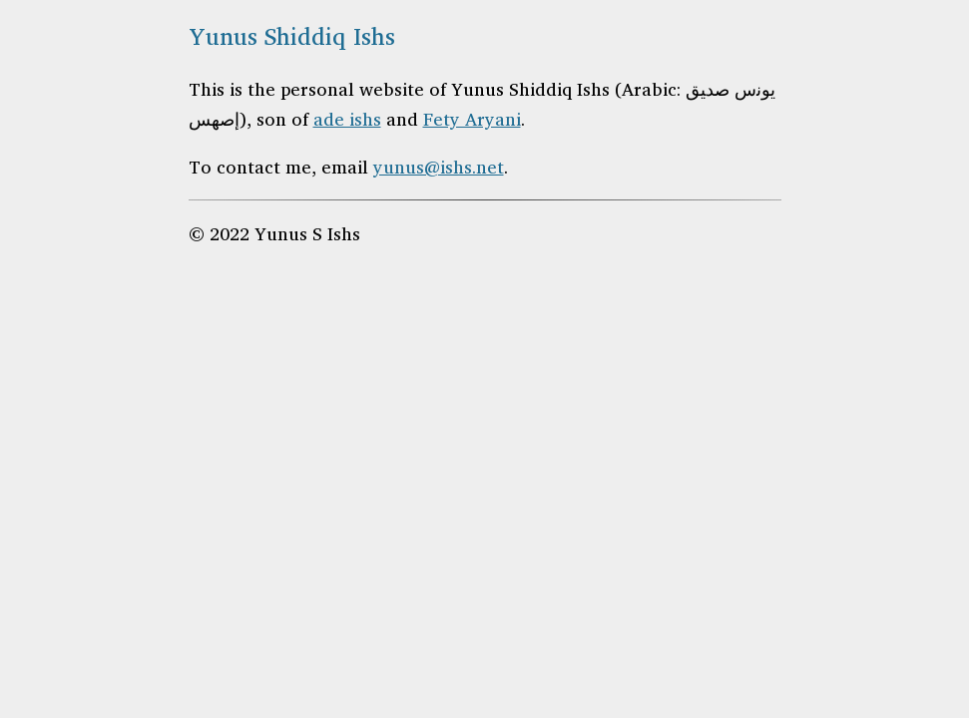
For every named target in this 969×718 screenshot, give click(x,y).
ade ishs (347, 119)
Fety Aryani (472, 119)
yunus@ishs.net (438, 166)
